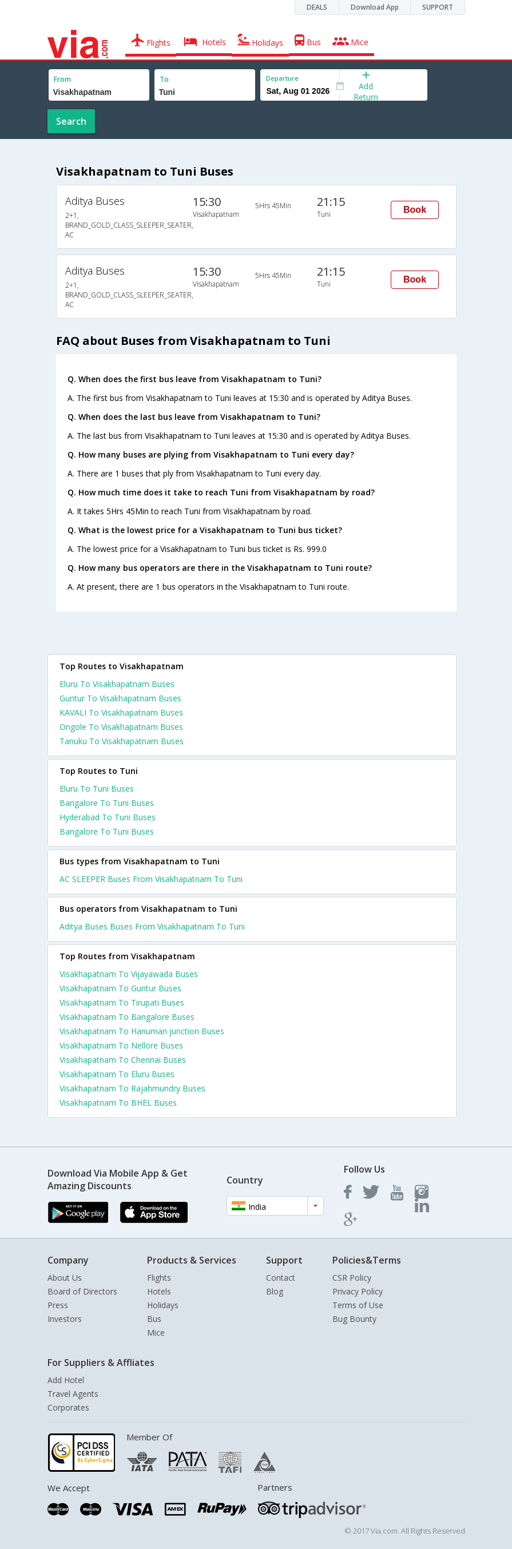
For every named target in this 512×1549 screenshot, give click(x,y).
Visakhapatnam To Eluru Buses (116, 1074)
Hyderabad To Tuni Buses (107, 817)
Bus (154, 1318)
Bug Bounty (354, 1318)
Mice (156, 1332)
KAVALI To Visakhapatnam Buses (121, 712)
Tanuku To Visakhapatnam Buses (121, 741)
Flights (159, 1277)
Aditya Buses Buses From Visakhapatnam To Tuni (152, 926)
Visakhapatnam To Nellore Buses (121, 1045)
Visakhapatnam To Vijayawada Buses (128, 973)
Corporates (68, 1407)
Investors (64, 1318)
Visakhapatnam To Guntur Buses (120, 988)
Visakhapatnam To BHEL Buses (118, 1102)
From (62, 79)
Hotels (159, 1291)
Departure (282, 78)
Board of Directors (82, 1291)
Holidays (162, 1305)
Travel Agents (72, 1393)
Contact (280, 1277)
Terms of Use (357, 1305)
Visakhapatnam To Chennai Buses (122, 1059)
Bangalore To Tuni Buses (106, 802)
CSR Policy (351, 1277)
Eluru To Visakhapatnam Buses (116, 683)
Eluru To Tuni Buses (96, 788)
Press (57, 1305)
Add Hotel (65, 1380)
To (164, 79)
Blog (274, 1291)
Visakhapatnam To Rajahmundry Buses (132, 1088)
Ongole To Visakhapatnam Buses (121, 726)
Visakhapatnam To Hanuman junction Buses (141, 1031)
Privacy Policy (357, 1291)
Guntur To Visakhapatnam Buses (120, 698)
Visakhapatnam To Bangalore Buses (127, 1016)
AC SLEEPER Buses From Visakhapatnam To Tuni (151, 878)
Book (414, 210)
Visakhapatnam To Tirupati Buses (121, 1002)
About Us (64, 1277)
